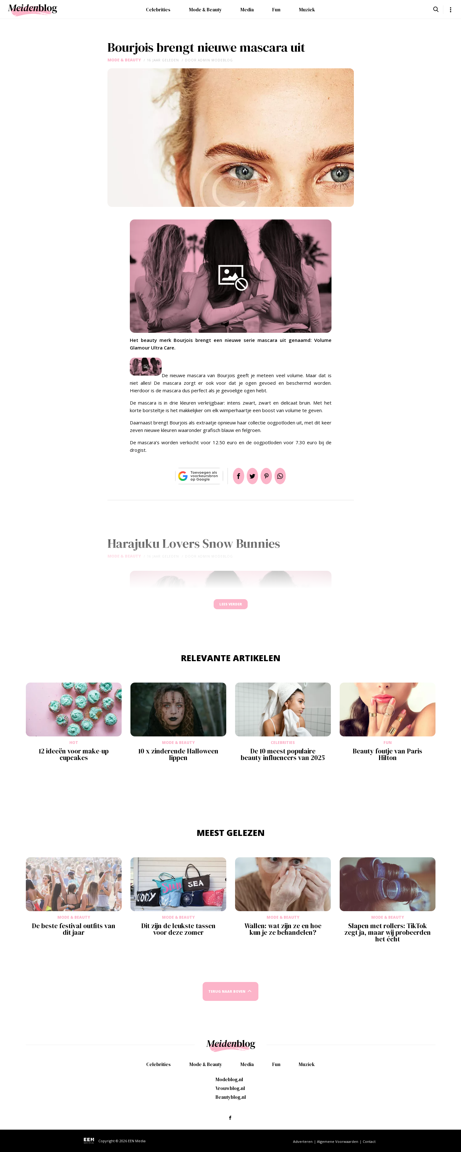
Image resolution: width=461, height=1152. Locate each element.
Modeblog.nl (229, 1079)
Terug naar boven (226, 997)
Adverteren (303, 1141)
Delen (231, 476)
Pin (269, 476)
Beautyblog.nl (231, 1097)
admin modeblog (215, 60)
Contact (369, 1141)
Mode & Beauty (205, 9)
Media (247, 9)
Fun (276, 9)
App (287, 476)
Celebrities (158, 9)
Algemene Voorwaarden (337, 1141)
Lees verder (230, 607)
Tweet (250, 476)
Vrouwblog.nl (230, 1088)
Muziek (307, 9)
